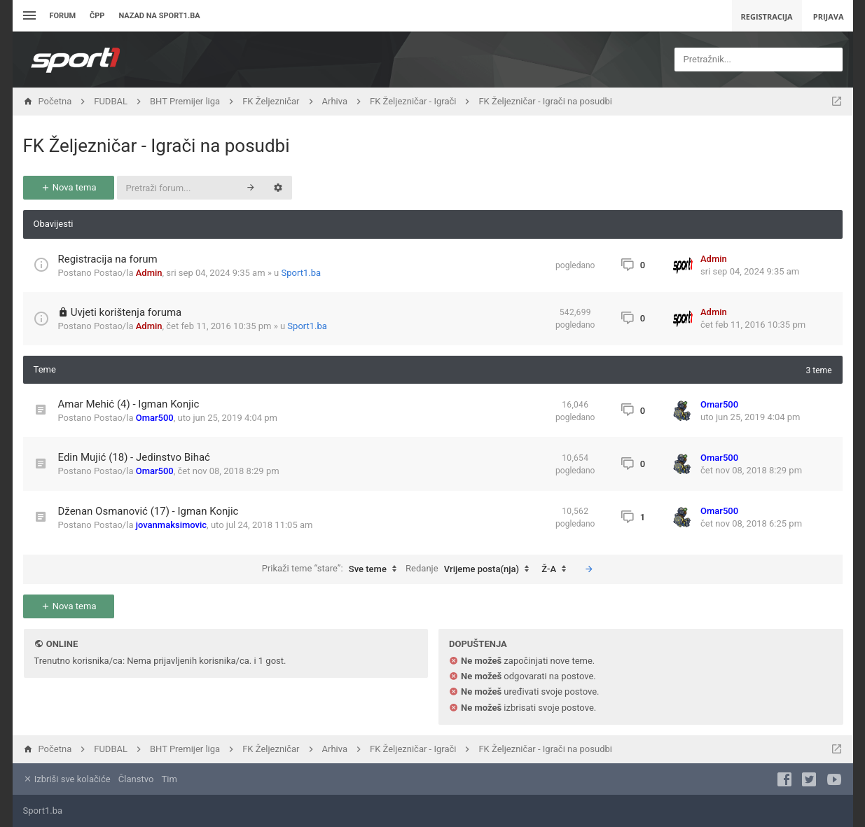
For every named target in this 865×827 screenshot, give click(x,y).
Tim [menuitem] (169, 779)
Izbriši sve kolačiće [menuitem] (67, 779)
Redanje (471, 569)
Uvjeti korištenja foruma (126, 312)
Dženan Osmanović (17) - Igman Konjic (148, 511)
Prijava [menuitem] (828, 16)
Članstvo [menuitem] (135, 779)
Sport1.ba (301, 272)
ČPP (97, 15)
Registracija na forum (108, 259)
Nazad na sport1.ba (159, 15)
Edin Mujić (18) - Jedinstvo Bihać (134, 457)
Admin (149, 272)
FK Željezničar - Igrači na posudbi (156, 145)
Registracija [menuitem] (767, 16)
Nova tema (69, 187)
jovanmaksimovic (171, 525)
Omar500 (155, 417)
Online (62, 644)
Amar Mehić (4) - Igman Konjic (129, 404)
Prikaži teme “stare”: (332, 569)
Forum (63, 15)
